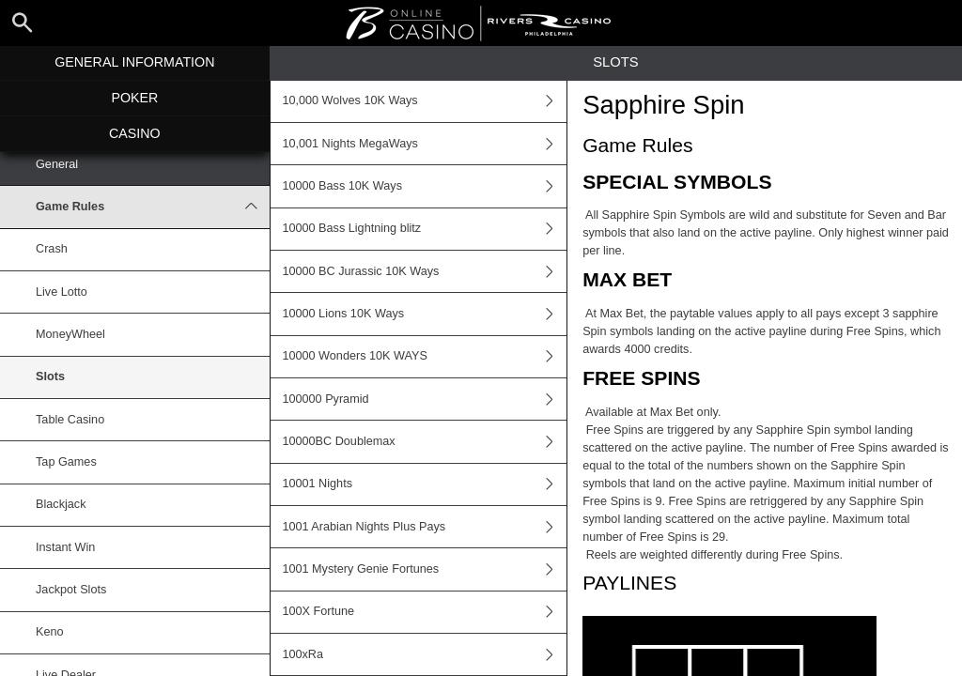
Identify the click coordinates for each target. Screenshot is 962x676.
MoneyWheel (70, 334)
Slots (50, 376)
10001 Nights (424, 484)
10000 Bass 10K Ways (424, 186)
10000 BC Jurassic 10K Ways (424, 271)
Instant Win (65, 547)
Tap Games (66, 462)
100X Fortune (424, 612)
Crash (52, 248)
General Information (134, 61)
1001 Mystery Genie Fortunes (424, 569)
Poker (134, 97)
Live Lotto (61, 292)
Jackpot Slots (71, 589)
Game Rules (153, 206)
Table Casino (70, 419)
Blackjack (60, 504)
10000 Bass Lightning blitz (424, 229)
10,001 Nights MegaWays (424, 143)
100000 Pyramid (424, 399)
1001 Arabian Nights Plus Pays (424, 526)
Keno (50, 631)
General (57, 164)
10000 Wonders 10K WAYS (424, 356)
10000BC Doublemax (424, 441)
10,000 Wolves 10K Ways (424, 101)
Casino (135, 133)
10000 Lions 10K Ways (424, 313)
